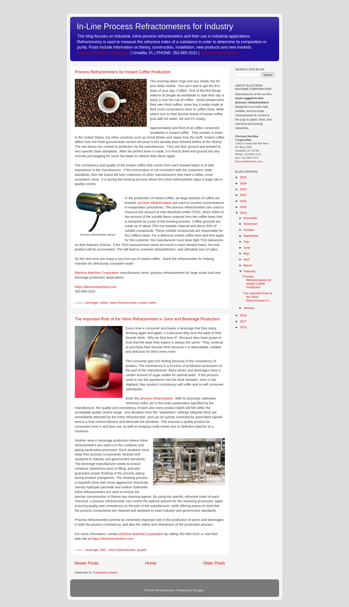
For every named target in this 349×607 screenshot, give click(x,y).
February (250, 271)
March (248, 265)
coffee (104, 302)
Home (150, 563)
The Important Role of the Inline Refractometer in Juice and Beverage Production (147, 319)
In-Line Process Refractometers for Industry (155, 26)
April (247, 259)
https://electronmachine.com (96, 287)
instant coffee (147, 302)
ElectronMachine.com (219, 53)
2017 (243, 321)
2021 (243, 201)
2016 (243, 327)
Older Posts (214, 563)
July (246, 241)
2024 (243, 183)
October (249, 230)
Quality (141, 549)
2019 (243, 212)
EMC (103, 549)
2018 (243, 315)
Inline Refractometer (123, 302)
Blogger (198, 590)
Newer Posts (87, 563)
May (246, 253)
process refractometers (155, 203)
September (251, 235)
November (251, 223)
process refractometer (156, 398)
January (249, 308)
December (251, 218)
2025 (243, 177)
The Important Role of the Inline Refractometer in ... (257, 297)
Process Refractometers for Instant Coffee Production (123, 72)
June (247, 247)
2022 (243, 195)
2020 (243, 207)
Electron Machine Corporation (103, 53)
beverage (91, 302)
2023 (243, 189)
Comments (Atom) (105, 572)
